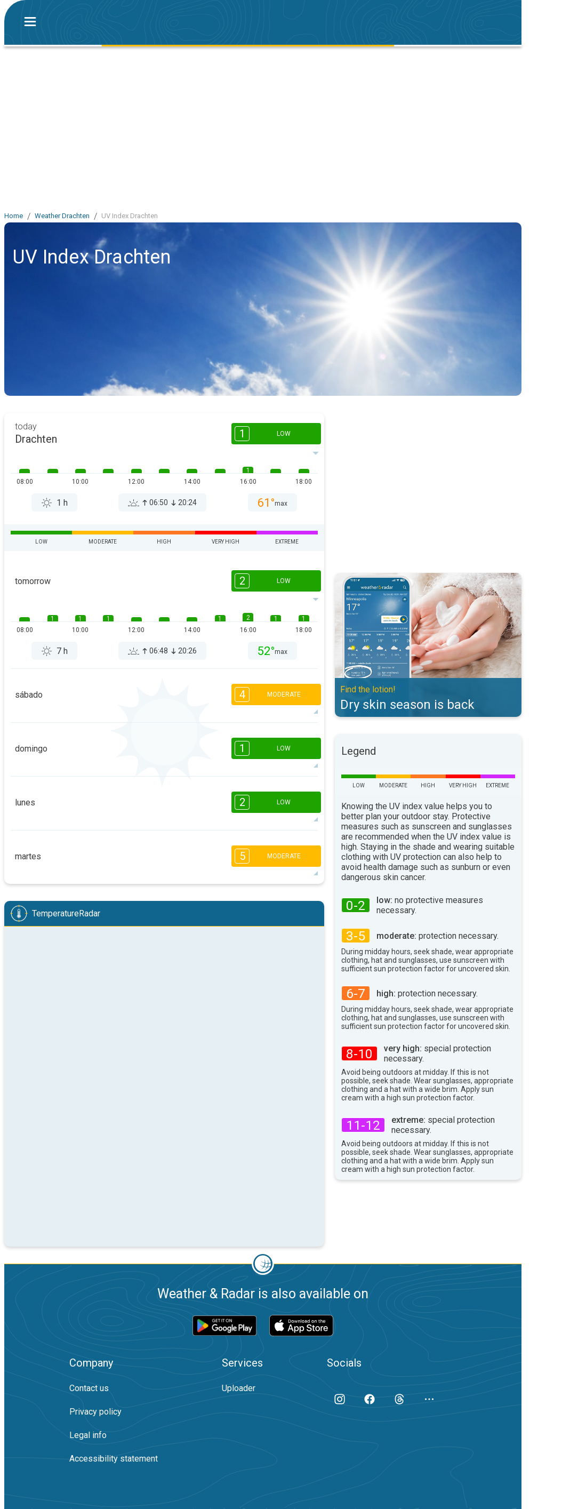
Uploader (238, 1388)
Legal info (88, 1435)
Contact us (89, 1388)
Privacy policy (95, 1412)
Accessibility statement (113, 1459)
